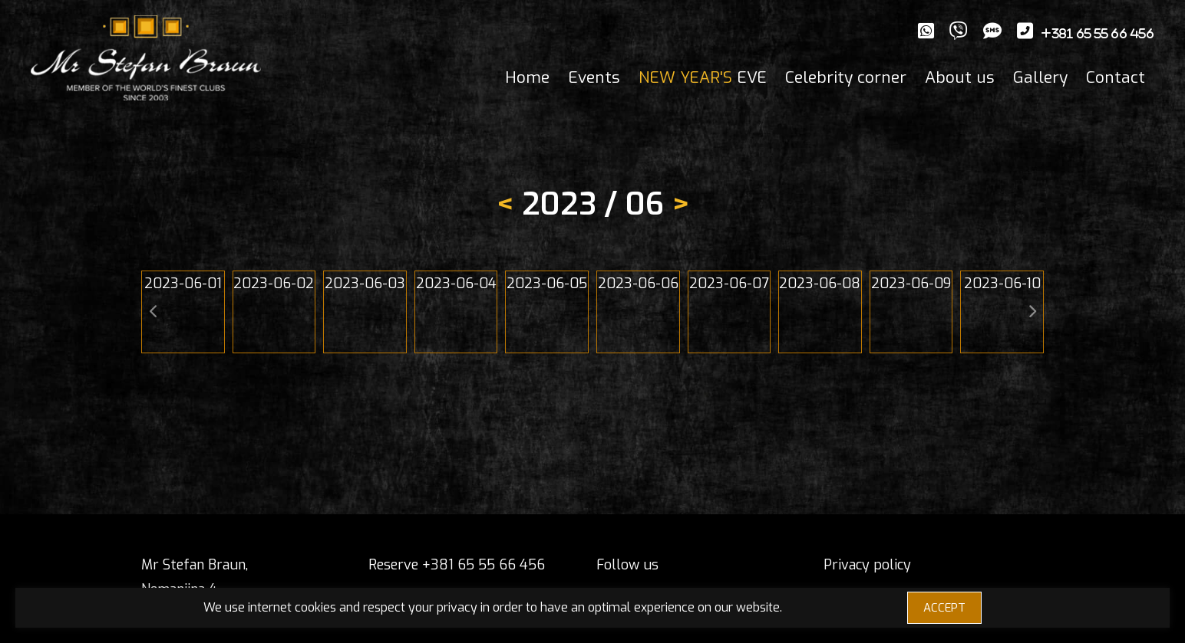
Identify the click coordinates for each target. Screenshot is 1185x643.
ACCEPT (944, 607)
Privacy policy (867, 565)
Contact (1115, 77)
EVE (703, 77)
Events (594, 77)
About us (960, 77)
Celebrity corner (845, 77)
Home (527, 77)
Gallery (1040, 77)
